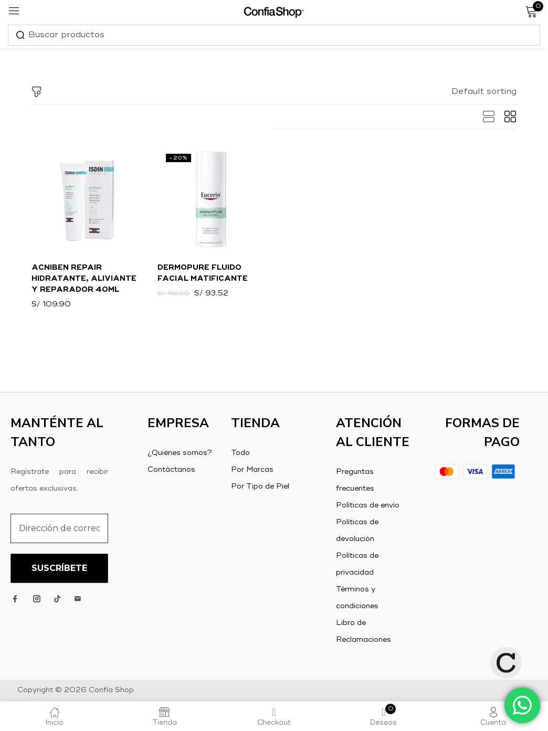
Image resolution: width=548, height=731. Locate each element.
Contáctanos (171, 470)
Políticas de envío (367, 506)
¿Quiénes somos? (179, 454)
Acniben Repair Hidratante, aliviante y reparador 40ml (83, 279)
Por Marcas (252, 470)
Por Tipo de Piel (260, 487)
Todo (240, 454)
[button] (484, 91)
